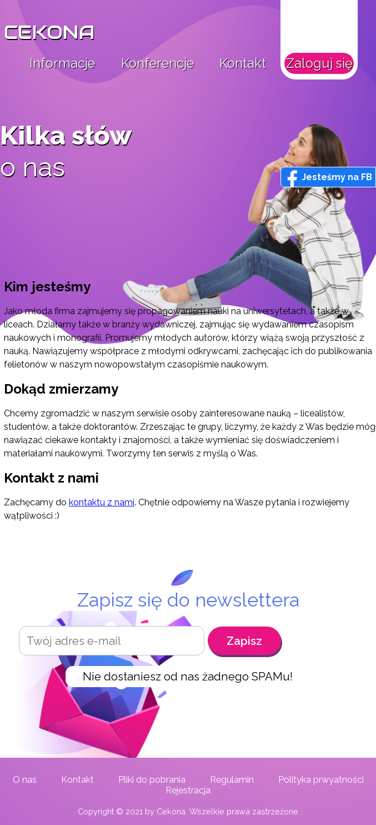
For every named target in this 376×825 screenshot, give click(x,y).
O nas (25, 779)
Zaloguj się (319, 63)
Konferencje (157, 63)
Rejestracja (188, 790)
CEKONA (49, 32)
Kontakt (242, 63)
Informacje (62, 63)
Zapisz (244, 641)
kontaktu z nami (101, 502)
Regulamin (232, 779)
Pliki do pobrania (152, 779)
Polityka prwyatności (321, 779)
